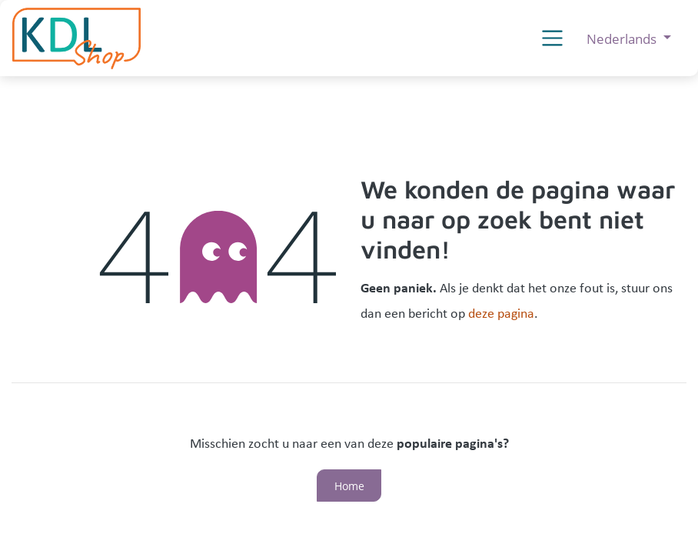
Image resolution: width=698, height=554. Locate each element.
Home (349, 486)
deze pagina (501, 314)
